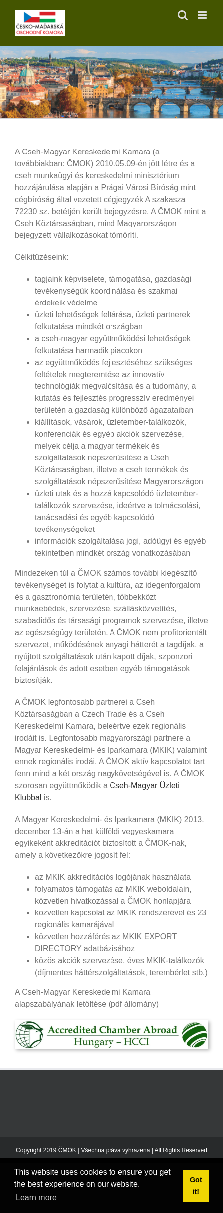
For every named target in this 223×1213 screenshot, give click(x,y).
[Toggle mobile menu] (203, 15)
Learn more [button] (36, 1197)
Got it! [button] (196, 1186)
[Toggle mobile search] (183, 15)
